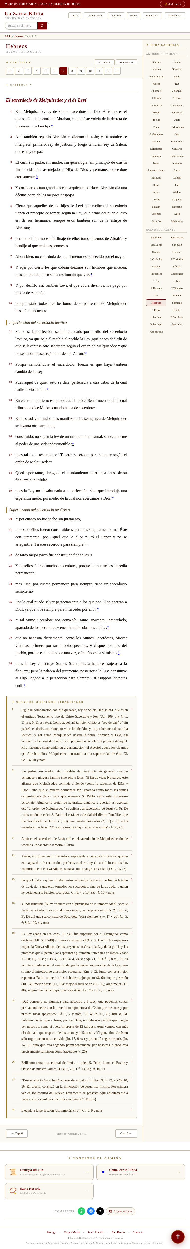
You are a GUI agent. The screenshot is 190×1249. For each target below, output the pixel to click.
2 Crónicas (177, 105)
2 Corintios (177, 259)
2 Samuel (177, 90)
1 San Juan (156, 317)
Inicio (75, 15)
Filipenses (156, 273)
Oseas (156, 184)
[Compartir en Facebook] (91, 1211)
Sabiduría (156, 155)
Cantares (177, 148)
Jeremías (177, 163)
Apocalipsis (156, 331)
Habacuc (177, 206)
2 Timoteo (177, 288)
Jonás (156, 199)
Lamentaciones (156, 170)
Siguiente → (126, 62)
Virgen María (94, 15)
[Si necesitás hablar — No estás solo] (178, 1237)
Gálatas (156, 266)
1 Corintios (156, 259)
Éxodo (177, 61)
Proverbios (177, 141)
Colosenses (177, 273)
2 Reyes (177, 97)
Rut (177, 83)
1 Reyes (156, 97)
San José (116, 15)
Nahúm (156, 206)
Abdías (177, 192)
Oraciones (173, 15)
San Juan (177, 244)
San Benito (118, 1232)
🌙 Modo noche (172, 3)
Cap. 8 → (126, 1133)
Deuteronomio (156, 76)
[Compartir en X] (100, 1211)
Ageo (177, 213)
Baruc (177, 170)
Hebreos (18, 36)
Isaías (156, 163)
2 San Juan (177, 317)
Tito (156, 295)
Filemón (177, 295)
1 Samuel (156, 90)
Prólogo (51, 1232)
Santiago (177, 302)
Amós (156, 192)
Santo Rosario (95, 1232)
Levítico (156, 68)
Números (177, 68)
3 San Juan (156, 324)
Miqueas (177, 199)
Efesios (177, 266)
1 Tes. (156, 280)
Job (177, 134)
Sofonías (156, 213)
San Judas (177, 324)
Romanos (177, 251)
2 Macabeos (156, 134)
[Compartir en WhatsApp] (81, 1211)
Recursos (151, 15)
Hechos (156, 251)
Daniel (177, 177)
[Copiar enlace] (120, 1211)
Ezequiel (156, 177)
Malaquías (177, 221)
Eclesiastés (156, 148)
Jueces (156, 83)
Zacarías (156, 221)
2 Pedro (177, 309)
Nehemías (177, 112)
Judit (177, 119)
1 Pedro (156, 309)
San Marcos (176, 237)
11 (98, 71)
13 (116, 71)
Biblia (133, 15)
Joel (177, 184)
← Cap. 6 (17, 1133)
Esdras (156, 112)
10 (90, 71)
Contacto (138, 1232)
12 (107, 71)
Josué (177, 76)
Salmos (156, 141)
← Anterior (104, 62)
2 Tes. (177, 280)
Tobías (156, 119)
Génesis (156, 61)
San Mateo (156, 237)
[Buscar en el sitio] (42, 25)
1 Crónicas (156, 105)
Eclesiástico (177, 155)
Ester (156, 127)
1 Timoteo (156, 288)
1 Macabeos (177, 127)
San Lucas (156, 244)
